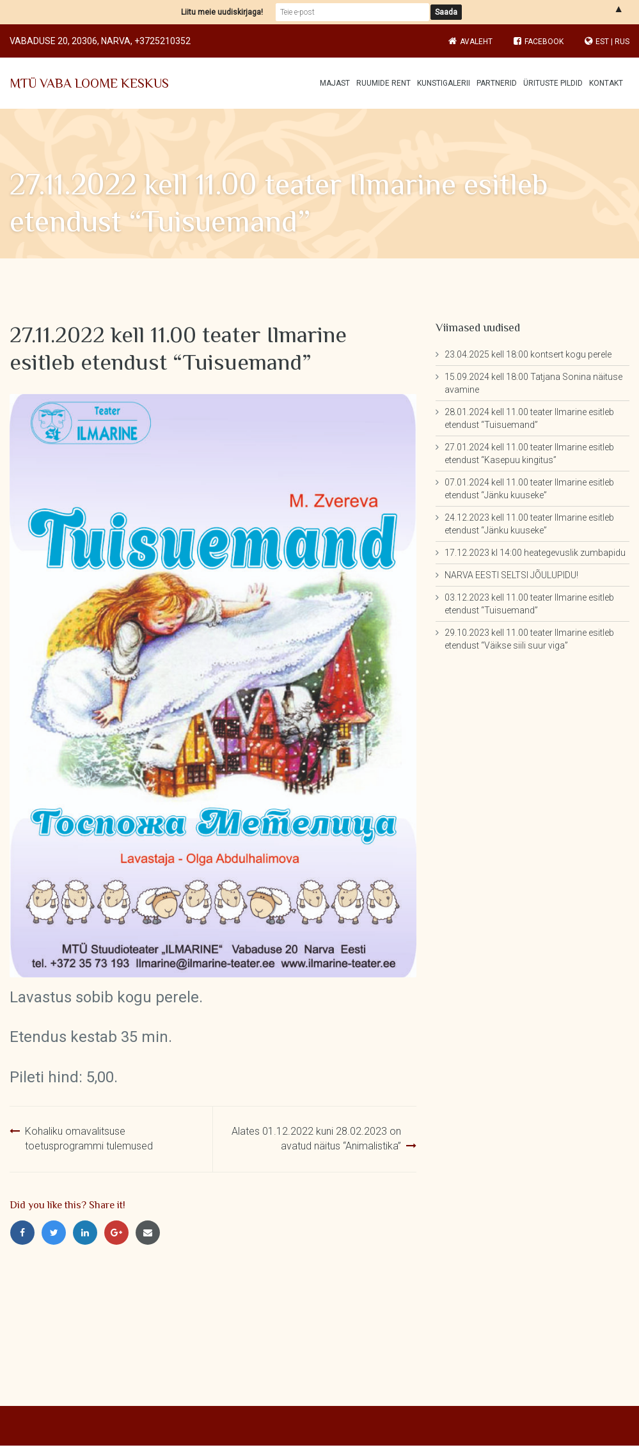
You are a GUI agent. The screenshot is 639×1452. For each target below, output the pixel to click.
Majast (335, 83)
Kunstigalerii (443, 83)
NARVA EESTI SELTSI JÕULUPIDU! (511, 575)
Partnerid (497, 83)
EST (602, 41)
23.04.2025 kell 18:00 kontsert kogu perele (528, 354)
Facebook (539, 41)
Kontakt (606, 83)
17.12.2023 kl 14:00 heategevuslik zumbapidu (535, 553)
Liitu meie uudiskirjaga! (222, 12)
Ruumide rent (383, 83)
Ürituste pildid (553, 83)
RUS (622, 41)
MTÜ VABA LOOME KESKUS (89, 83)
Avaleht (476, 41)
